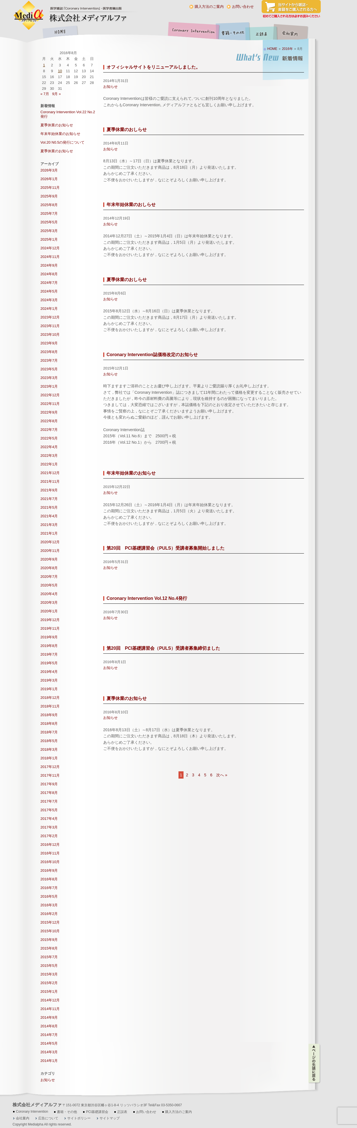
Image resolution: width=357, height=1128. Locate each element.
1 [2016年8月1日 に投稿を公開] (44, 65)
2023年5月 (49, 369)
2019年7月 (49, 654)
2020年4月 (49, 594)
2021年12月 (50, 473)
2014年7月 (49, 1035)
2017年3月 (49, 827)
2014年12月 (50, 1000)
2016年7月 (49, 888)
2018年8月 (49, 723)
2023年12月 (50, 317)
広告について (48, 1118)
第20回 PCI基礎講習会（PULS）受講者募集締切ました (163, 648)
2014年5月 (49, 1043)
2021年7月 (49, 499)
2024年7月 (49, 283)
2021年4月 (49, 516)
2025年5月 (49, 222)
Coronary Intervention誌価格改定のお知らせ (152, 354)
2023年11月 (50, 326)
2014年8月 (49, 1026)
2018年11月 (50, 706)
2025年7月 (49, 213)
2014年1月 (49, 1061)
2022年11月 (50, 404)
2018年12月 (50, 697)
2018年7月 (49, 732)
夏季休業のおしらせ (127, 129)
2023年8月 (49, 352)
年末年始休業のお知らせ (131, 473)
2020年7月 (49, 576)
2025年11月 (50, 187)
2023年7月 (49, 360)
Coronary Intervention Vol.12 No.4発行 (147, 598)
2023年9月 (49, 343)
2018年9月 (49, 715)
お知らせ (110, 86)
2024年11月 (50, 257)
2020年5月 (49, 585)
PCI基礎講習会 (97, 1112)
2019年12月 (50, 620)
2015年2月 (49, 983)
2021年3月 (49, 525)
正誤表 (262, 32)
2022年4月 (49, 447)
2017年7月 (49, 801)
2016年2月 (49, 914)
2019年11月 (50, 628)
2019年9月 (49, 637)
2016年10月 (50, 862)
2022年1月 (49, 464)
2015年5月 (49, 965)
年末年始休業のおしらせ (131, 204)
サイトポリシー (79, 1118)
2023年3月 (49, 378)
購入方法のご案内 (209, 6)
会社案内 (294, 32)
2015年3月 (49, 974)
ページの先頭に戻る (314, 1063)
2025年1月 (49, 239)
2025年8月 (49, 205)
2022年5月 (49, 438)
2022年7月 (49, 429)
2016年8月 (49, 879)
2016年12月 (50, 844)
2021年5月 (49, 507)
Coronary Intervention (192, 32)
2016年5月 (49, 896)
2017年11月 (50, 775)
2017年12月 (50, 767)
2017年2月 (49, 836)
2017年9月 (49, 784)
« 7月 (44, 94)
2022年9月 (49, 412)
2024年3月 (49, 300)
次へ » (221, 775)
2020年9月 (49, 559)
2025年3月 (49, 231)
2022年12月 (50, 395)
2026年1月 (49, 179)
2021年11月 (50, 481)
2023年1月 (49, 386)
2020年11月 (50, 551)
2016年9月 (49, 870)
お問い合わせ (243, 6)
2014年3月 (49, 1052)
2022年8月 (49, 421)
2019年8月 (49, 646)
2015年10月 (50, 931)
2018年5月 (49, 741)
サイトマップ (110, 1118)
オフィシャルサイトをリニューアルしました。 (153, 67)
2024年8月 (49, 274)
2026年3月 (49, 170)
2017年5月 (49, 810)
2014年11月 (50, 1009)
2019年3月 (49, 680)
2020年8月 (49, 568)
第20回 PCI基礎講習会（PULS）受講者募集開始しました (166, 548)
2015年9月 (49, 940)
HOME (59, 32)
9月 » (56, 94)
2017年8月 (49, 793)
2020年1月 (49, 611)
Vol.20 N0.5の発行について (62, 142)
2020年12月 (50, 542)
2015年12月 (50, 922)
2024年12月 (50, 248)
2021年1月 (49, 533)
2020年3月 (49, 602)
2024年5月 (49, 291)
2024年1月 (49, 308)
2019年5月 (49, 663)
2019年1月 (49, 689)
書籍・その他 (233, 32)
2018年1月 (49, 758)
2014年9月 (49, 1017)
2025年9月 (49, 196)
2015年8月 (49, 948)
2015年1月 (49, 991)
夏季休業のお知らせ (127, 698)
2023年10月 (50, 334)
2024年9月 (49, 265)
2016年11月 (50, 853)
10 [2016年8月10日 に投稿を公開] (60, 71)
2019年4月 (49, 672)
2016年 (287, 49)
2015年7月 (49, 957)
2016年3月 (49, 905)
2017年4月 (49, 819)
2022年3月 (49, 455)
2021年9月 (49, 490)
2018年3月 (49, 749)
